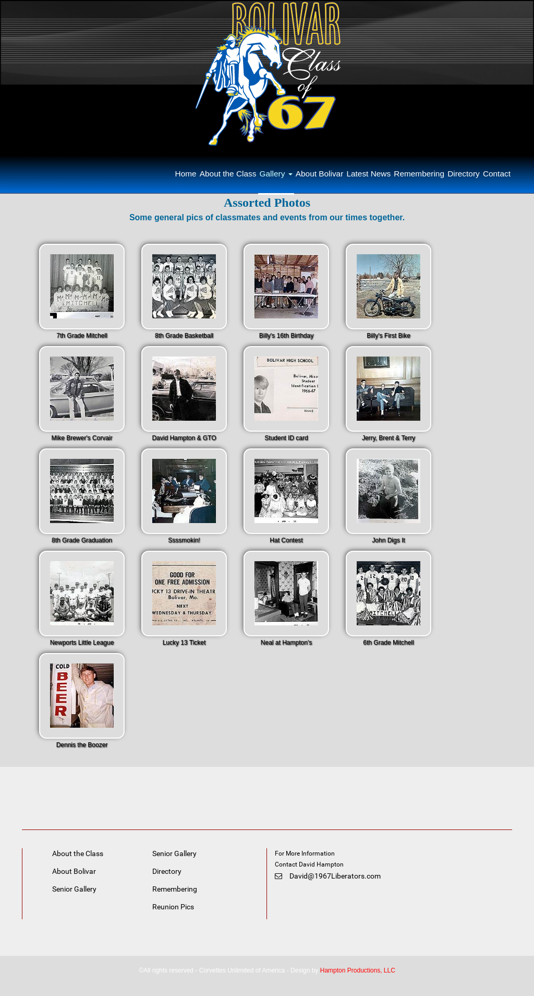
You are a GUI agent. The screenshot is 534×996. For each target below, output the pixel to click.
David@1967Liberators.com (328, 876)
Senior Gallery (74, 889)
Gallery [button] (276, 173)
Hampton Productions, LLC (357, 970)
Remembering (419, 173)
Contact (497, 173)
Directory (463, 173)
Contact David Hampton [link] (310, 864)
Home (186, 173)
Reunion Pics (173, 907)
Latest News (368, 173)
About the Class (228, 173)
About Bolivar (320, 173)
